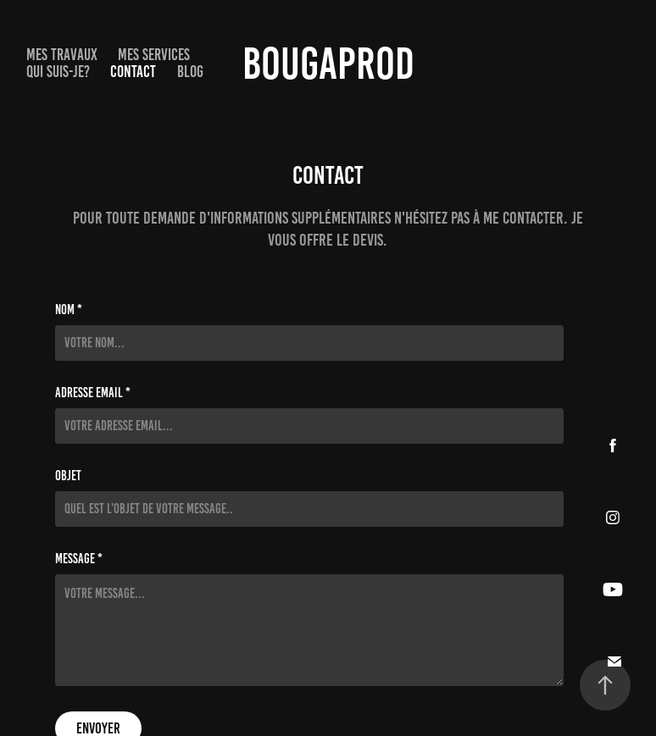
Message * (79, 559)
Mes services (154, 55)
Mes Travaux (61, 55)
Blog (190, 71)
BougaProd (328, 63)
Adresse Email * (93, 393)
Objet (68, 476)
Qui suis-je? (58, 71)
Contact (133, 71)
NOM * (68, 310)
